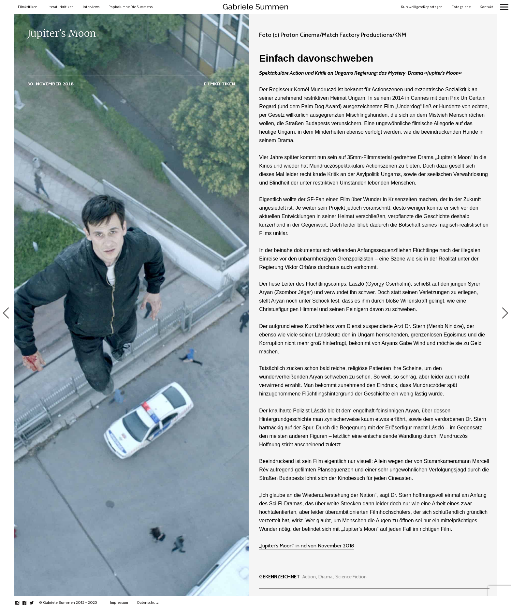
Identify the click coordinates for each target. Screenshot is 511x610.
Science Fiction (351, 577)
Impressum (119, 602)
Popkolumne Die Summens (131, 7)
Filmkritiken (27, 7)
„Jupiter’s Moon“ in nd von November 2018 (306, 546)
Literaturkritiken (60, 7)
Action (309, 577)
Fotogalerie (461, 7)
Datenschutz (148, 602)
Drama (325, 577)
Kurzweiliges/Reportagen (422, 7)
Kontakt (486, 7)
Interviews (91, 7)
